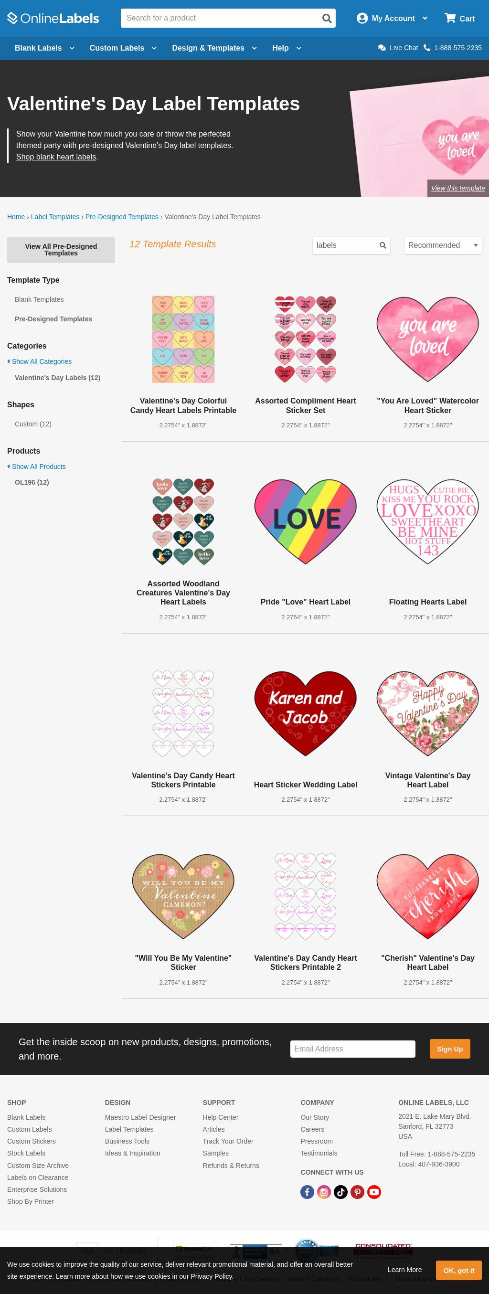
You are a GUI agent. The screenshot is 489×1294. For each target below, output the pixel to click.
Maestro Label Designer (140, 1117)
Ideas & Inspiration (132, 1153)
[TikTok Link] (342, 1191)
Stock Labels (26, 1153)
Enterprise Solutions (37, 1189)
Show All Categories (39, 361)
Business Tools (127, 1141)
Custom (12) (33, 424)
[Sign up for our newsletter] (352, 1049)
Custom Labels (29, 1129)
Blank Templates (39, 299)
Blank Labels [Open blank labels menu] (44, 48)
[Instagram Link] (325, 1191)
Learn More (405, 1269)
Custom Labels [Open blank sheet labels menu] (123, 48)
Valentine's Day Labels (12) (57, 378)
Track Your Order (228, 1141)
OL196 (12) (32, 482)
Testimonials (318, 1153)
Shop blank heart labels (56, 157)
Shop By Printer (30, 1201)
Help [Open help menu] (286, 48)
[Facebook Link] (308, 1191)
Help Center (221, 1117)
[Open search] (327, 18)
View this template (458, 188)
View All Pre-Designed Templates (61, 250)
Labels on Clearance (37, 1177)
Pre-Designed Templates (122, 217)
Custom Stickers (31, 1141)
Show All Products (36, 466)
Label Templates (55, 217)
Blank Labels (26, 1117)
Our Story (314, 1117)
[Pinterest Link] (358, 1191)
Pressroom (316, 1141)
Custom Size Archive (38, 1165)
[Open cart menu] (459, 18)
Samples (216, 1153)
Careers (312, 1129)
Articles (214, 1129)
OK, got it (459, 1270)
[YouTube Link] (374, 1191)
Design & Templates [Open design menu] (214, 48)
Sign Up (450, 1049)
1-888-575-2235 (453, 48)
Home (16, 217)
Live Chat (398, 47)
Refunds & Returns (231, 1165)
